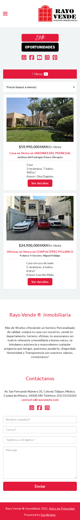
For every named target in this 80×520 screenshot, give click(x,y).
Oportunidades (40, 47)
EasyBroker (48, 514)
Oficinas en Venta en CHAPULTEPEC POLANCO (40, 251)
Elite (40, 37)
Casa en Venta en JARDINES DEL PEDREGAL (40, 153)
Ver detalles (40, 183)
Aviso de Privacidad (62, 508)
